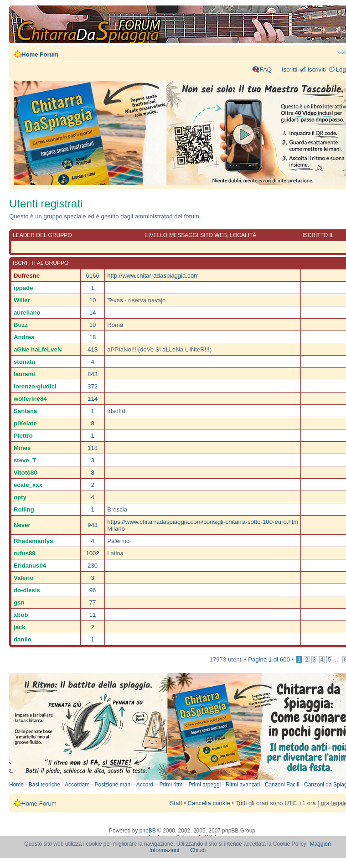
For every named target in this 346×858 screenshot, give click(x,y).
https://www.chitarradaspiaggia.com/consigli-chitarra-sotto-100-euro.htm (202, 521)
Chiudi (198, 850)
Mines (22, 448)
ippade (23, 287)
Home (16, 784)
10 (92, 300)
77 (92, 602)
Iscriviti (316, 69)
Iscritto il (318, 235)
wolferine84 (30, 398)
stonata (24, 361)
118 (93, 448)
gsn (19, 602)
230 (93, 565)
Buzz (21, 324)
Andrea (24, 337)
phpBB (147, 830)
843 (93, 374)
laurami (24, 374)
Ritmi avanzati (243, 784)
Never (22, 525)
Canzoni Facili (282, 784)
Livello (156, 235)
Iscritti (289, 69)
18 (92, 337)
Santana (25, 411)
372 (93, 386)
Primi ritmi (172, 784)
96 (92, 590)
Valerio (23, 577)
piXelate (25, 423)
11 (92, 614)
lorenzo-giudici (35, 386)
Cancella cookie (208, 803)
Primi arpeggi (205, 784)
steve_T (25, 460)
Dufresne (27, 275)
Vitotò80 (25, 472)
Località (243, 235)
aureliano (27, 312)
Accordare (77, 784)
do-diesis (27, 590)
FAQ (266, 69)
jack (20, 627)
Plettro (23, 435)
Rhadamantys (33, 541)
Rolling (24, 509)
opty (20, 497)
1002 (92, 553)
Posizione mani (112, 784)
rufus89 (25, 553)
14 (92, 312)
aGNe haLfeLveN (38, 349)
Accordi (145, 784)
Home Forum (39, 54)
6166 (92, 275)
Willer (22, 300)
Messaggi (183, 235)
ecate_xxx (28, 484)
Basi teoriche (44, 784)
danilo (22, 639)
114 (93, 398)
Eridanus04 (30, 565)
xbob (21, 614)
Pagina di (269, 659)
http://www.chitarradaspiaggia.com (153, 275)
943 (93, 525)
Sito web (213, 235)
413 (93, 349)
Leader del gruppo (42, 235)
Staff (176, 803)
